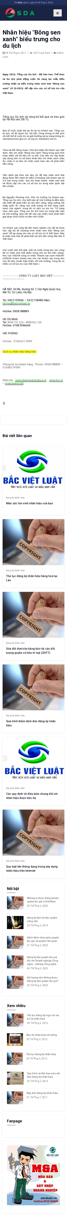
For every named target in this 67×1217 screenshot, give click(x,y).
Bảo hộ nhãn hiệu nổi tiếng (41, 1035)
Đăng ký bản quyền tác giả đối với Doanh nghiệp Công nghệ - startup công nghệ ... (43, 960)
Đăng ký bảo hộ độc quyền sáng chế (42, 919)
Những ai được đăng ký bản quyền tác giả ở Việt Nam (43, 900)
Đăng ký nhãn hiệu (15, 498)
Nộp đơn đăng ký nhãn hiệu (42, 1093)
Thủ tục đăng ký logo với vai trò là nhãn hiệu (43, 1017)
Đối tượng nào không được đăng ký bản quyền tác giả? (42, 979)
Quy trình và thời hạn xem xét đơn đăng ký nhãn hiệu (43, 1075)
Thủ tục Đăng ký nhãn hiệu (41, 1054)
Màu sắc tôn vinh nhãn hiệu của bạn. (30, 503)
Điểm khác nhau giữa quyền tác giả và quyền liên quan (43, 939)
